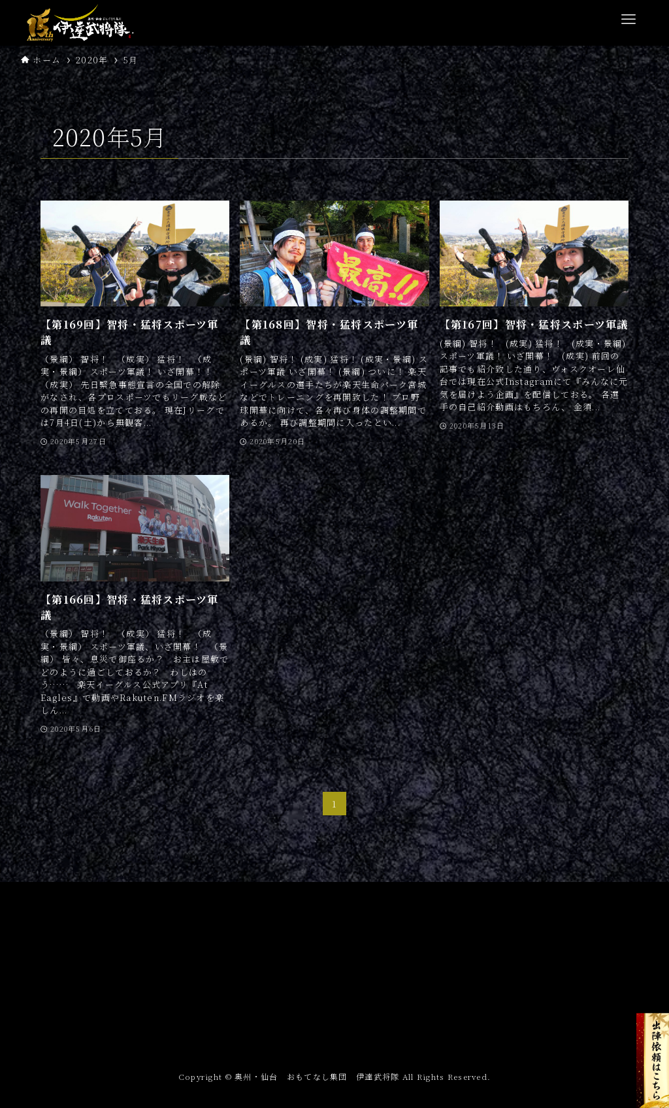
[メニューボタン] (628, 19)
